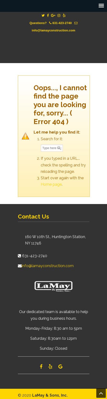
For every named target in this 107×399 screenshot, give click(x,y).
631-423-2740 (62, 23)
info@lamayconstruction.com (53, 30)
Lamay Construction (53, 44)
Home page (51, 184)
